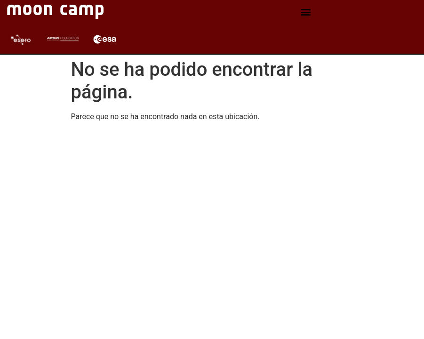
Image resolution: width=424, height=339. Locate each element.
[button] (306, 12)
